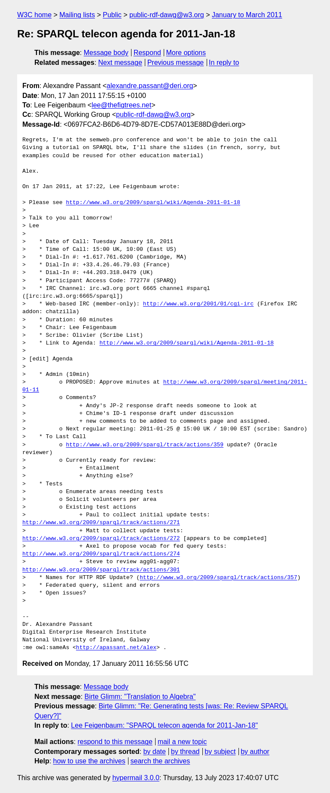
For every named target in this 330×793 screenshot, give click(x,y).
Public (112, 14)
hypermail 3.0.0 (135, 777)
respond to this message (114, 741)
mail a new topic (182, 741)
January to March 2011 (247, 14)
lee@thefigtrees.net (121, 105)
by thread (185, 751)
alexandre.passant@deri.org (150, 85)
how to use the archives (89, 761)
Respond (147, 52)
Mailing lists (77, 14)
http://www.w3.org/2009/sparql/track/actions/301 (101, 570)
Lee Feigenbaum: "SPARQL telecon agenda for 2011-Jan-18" (164, 725)
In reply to (224, 62)
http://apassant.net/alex (116, 648)
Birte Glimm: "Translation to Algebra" (140, 696)
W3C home (34, 14)
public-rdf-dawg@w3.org (166, 14)
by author (255, 751)
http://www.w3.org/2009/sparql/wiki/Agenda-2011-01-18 (153, 203)
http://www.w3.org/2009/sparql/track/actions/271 (101, 523)
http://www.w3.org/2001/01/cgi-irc (198, 304)
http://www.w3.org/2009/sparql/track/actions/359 (144, 445)
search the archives (160, 761)
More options (186, 52)
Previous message (175, 62)
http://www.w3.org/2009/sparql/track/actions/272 (101, 539)
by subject (220, 751)
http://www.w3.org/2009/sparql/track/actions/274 (101, 554)
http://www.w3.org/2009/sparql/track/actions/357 (218, 578)
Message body (106, 52)
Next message (120, 62)
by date (154, 751)
